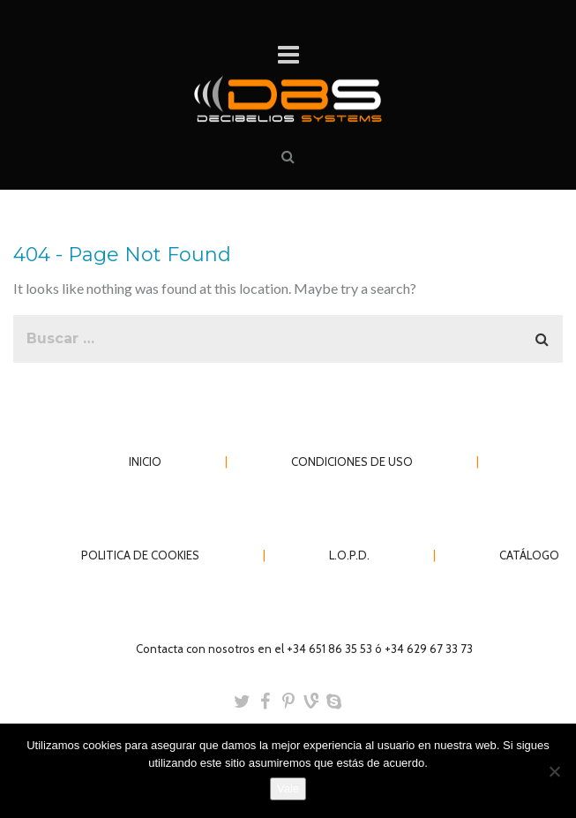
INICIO (145, 461)
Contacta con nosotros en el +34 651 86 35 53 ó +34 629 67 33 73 (304, 649)
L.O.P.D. (349, 555)
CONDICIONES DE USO (352, 461)
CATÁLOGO (529, 555)
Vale (288, 788)
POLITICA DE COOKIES (140, 555)
